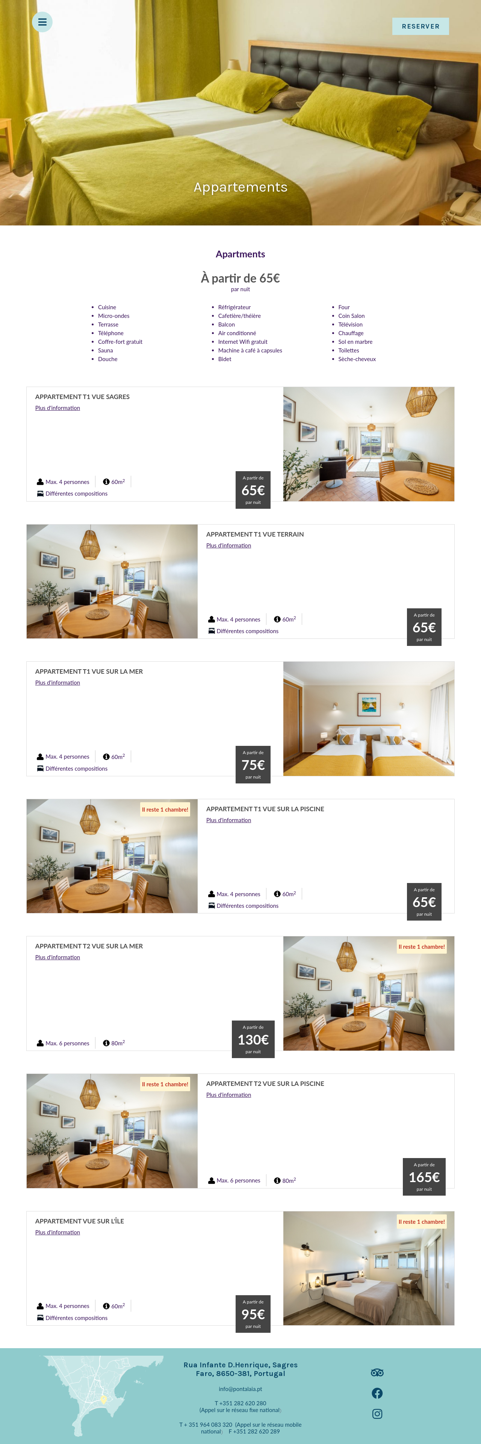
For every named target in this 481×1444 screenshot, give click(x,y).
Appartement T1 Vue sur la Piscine (265, 809)
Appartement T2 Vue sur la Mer (89, 946)
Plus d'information (57, 407)
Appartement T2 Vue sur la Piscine (265, 1083)
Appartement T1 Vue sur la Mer (89, 671)
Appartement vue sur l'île (79, 1221)
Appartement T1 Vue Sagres (82, 397)
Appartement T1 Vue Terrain (255, 534)
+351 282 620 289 (256, 1431)
